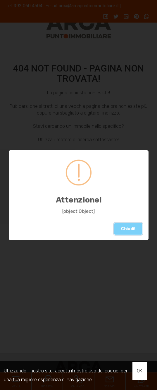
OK (139, 371)
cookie (111, 371)
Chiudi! (128, 228)
